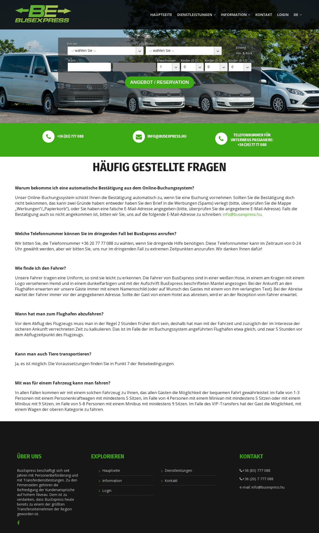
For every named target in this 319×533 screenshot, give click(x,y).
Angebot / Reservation (159, 82)
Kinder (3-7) (213, 60)
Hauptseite (161, 14)
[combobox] (105, 51)
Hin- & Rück (244, 53)
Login (283, 14)
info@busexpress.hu (242, 214)
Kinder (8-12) (238, 60)
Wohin (149, 44)
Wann (72, 60)
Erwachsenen (166, 60)
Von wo (72, 44)
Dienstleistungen (196, 14)
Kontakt (263, 14)
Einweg (241, 47)
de (298, 14)
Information (235, 14)
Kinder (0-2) (189, 60)
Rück (116, 60)
